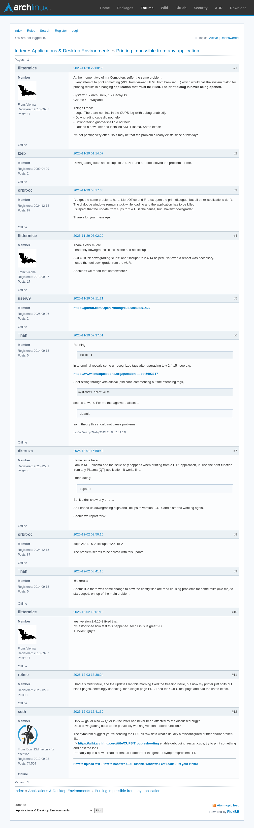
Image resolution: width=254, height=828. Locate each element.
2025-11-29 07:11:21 (88, 298)
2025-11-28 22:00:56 (88, 68)
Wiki (164, 8)
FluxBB (233, 812)
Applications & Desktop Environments (71, 50)
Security (201, 8)
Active (213, 38)
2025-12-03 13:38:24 (88, 675)
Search (45, 30)
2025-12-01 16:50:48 (88, 451)
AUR (218, 8)
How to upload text (86, 764)
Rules (31, 30)
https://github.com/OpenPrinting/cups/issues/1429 (111, 308)
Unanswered (230, 38)
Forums (147, 8)
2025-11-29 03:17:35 (88, 190)
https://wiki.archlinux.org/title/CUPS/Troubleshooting (118, 743)
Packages (125, 8)
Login (76, 30)
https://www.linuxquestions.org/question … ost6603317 (115, 374)
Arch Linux (27, 7)
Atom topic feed (228, 805)
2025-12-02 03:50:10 (88, 534)
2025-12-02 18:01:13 (88, 612)
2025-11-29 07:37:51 (88, 335)
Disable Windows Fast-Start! (154, 764)
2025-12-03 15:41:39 (88, 711)
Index (18, 30)
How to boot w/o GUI (116, 764)
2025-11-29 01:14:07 (88, 153)
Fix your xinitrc (187, 764)
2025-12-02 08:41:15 (88, 571)
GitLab (180, 8)
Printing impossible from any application (157, 50)
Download (238, 8)
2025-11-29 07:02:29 (88, 235)
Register (61, 30)
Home (105, 8)
